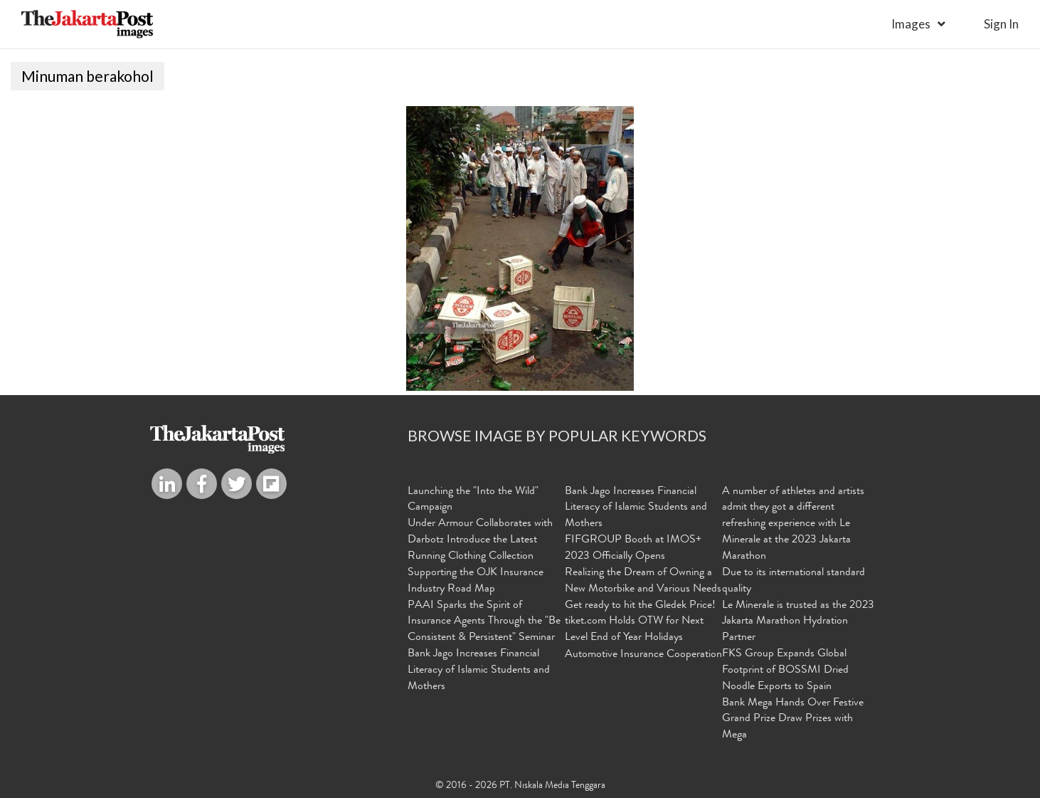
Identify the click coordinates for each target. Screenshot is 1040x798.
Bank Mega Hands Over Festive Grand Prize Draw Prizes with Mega (793, 720)
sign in (1001, 23)
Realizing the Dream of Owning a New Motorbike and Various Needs (643, 581)
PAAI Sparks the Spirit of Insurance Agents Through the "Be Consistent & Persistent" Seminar (484, 622)
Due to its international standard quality (793, 581)
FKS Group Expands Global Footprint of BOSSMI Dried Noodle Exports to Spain (785, 671)
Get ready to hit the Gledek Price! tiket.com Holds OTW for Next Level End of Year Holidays (640, 622)
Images (910, 23)
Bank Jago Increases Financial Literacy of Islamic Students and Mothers (479, 671)
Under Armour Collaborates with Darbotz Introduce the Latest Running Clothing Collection (480, 540)
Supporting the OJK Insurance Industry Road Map (475, 581)
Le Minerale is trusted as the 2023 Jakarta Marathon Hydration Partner (798, 622)
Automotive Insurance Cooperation (643, 655)
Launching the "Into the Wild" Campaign (473, 500)
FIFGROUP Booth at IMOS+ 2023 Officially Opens (633, 548)
